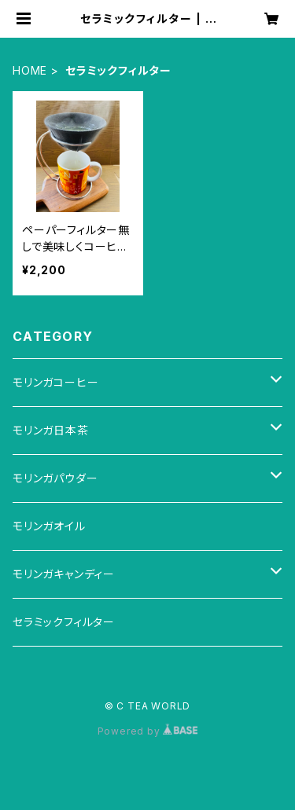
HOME (30, 70)
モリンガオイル (49, 526)
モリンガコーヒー (55, 382)
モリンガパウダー (55, 478)
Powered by (148, 731)
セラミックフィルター (64, 622)
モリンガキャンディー (64, 574)
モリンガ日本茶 (51, 430)
